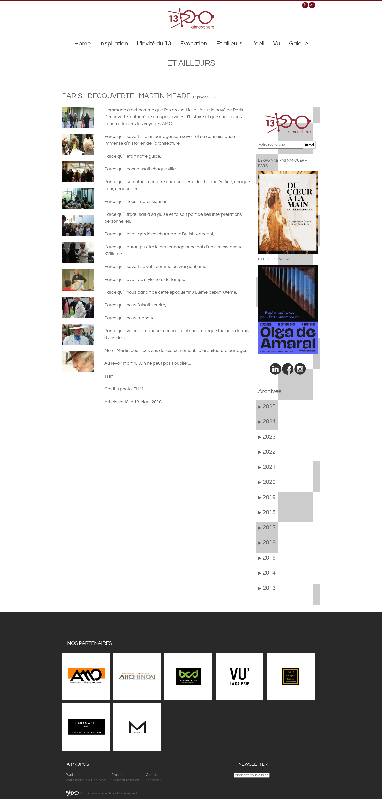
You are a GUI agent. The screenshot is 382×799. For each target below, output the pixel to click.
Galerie (298, 43)
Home (82, 43)
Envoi (309, 144)
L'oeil (257, 43)
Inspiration (113, 43)
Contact (152, 775)
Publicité (73, 775)
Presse (116, 775)
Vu (276, 43)
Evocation (193, 43)
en (312, 4)
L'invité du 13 (154, 43)
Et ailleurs (229, 43)
